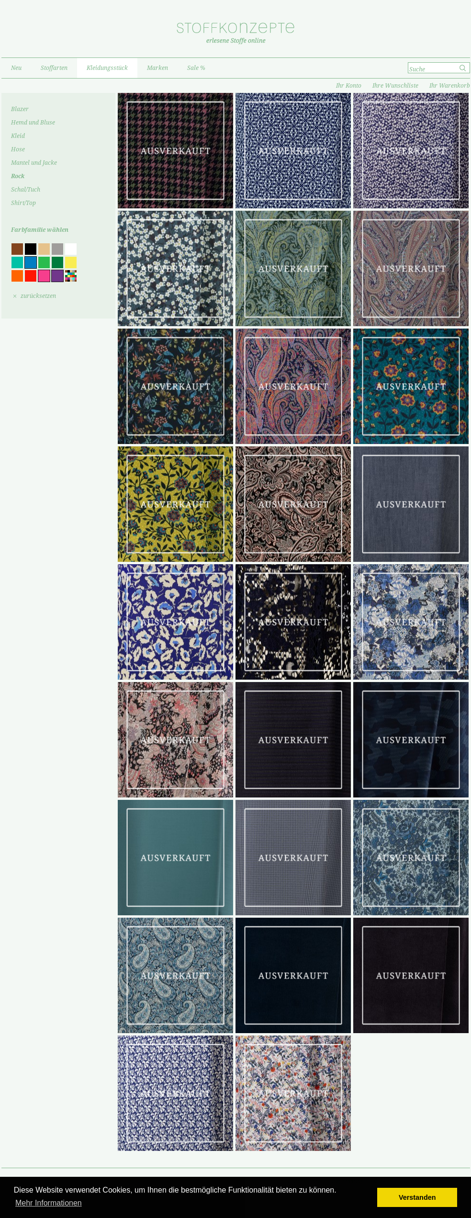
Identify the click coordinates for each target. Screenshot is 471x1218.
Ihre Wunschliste (395, 85)
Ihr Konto (348, 85)
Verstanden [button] (417, 1197)
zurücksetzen (38, 296)
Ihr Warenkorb (449, 85)
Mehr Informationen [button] (48, 1203)
